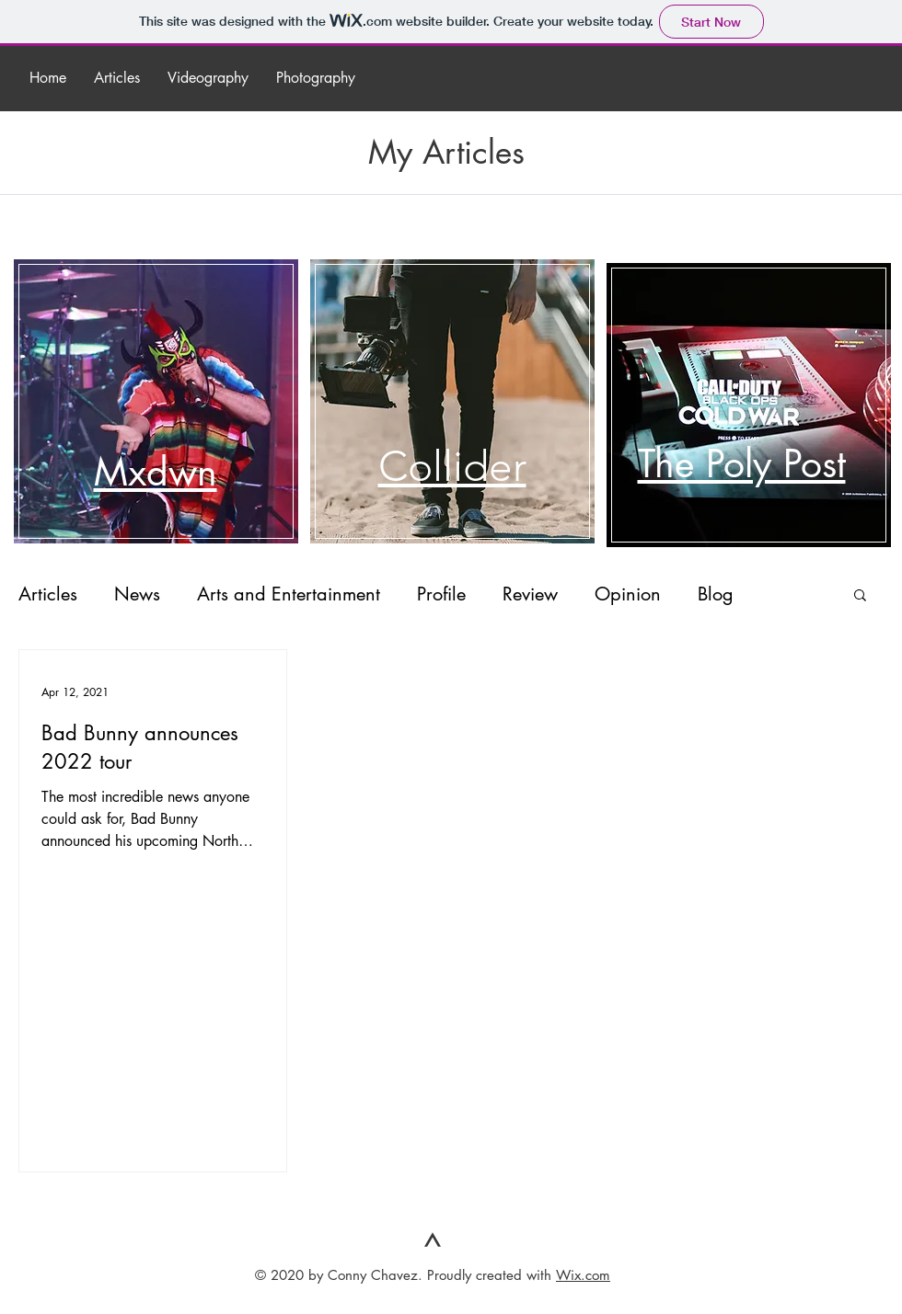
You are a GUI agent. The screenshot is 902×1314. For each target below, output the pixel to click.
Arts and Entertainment (288, 594)
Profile (441, 594)
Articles (47, 594)
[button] (860, 596)
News (137, 594)
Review (530, 594)
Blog (716, 594)
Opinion (628, 594)
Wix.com (583, 1275)
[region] (183, 391)
